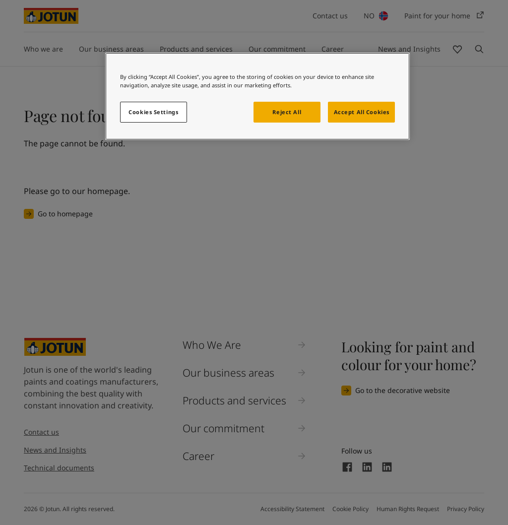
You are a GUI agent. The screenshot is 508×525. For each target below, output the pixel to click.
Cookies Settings (153, 112)
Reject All (286, 112)
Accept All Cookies (361, 112)
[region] (257, 96)
